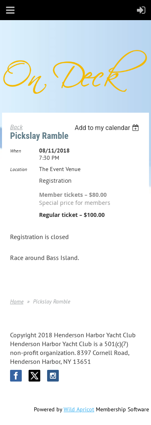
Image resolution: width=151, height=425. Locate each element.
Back (16, 127)
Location (18, 169)
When (15, 151)
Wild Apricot (79, 409)
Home (16, 301)
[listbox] (107, 128)
